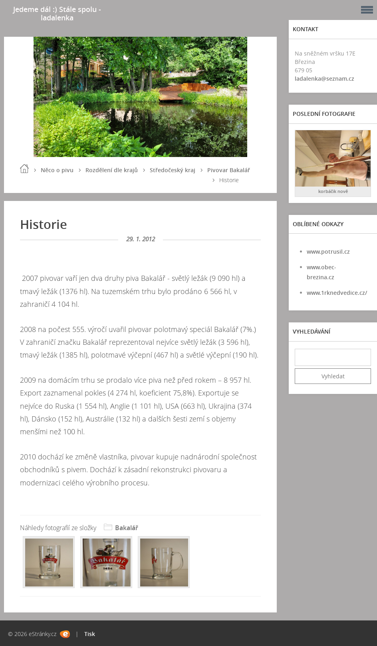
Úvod (24, 168)
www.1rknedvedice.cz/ (337, 292)
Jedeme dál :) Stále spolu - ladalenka (57, 13)
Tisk (89, 634)
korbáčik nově (333, 191)
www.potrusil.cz (328, 251)
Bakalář (126, 527)
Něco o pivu (57, 170)
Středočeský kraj (172, 170)
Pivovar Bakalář (228, 170)
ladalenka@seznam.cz (324, 78)
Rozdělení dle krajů (111, 170)
